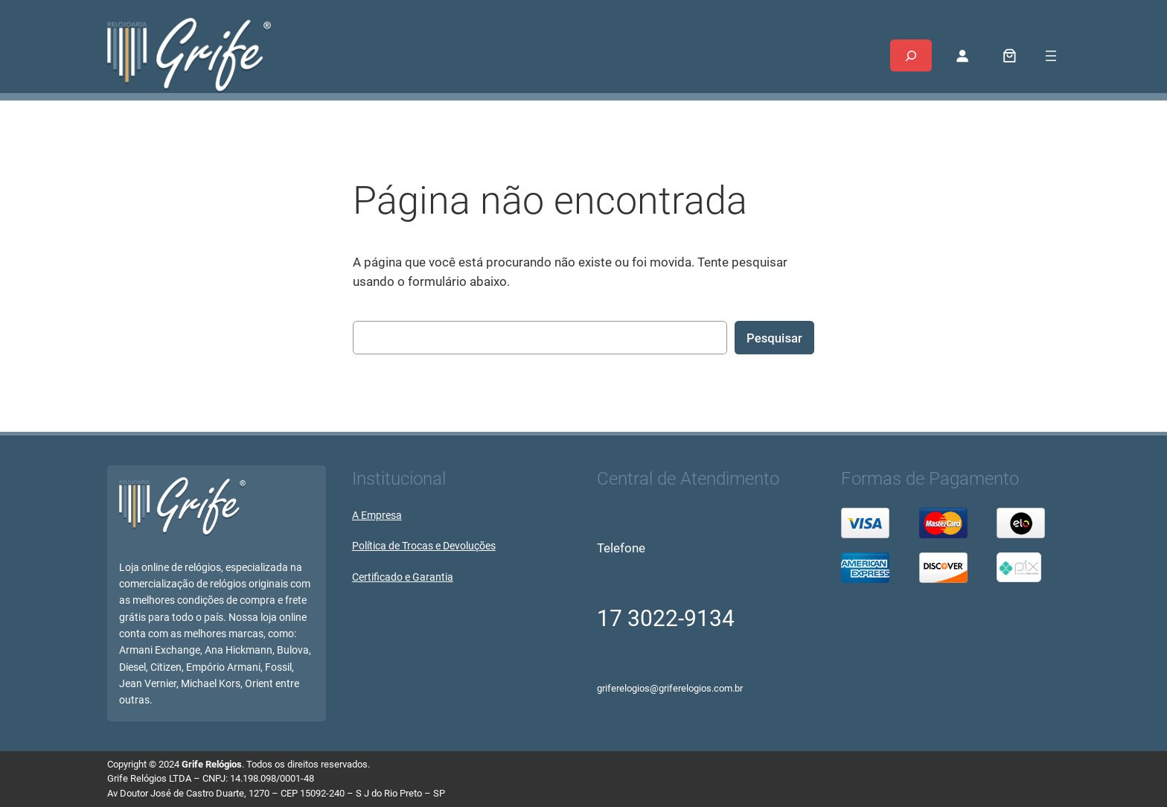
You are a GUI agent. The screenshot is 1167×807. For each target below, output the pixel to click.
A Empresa (377, 515)
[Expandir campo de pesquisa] (911, 55)
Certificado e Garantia (402, 577)
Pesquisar (774, 338)
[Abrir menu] (1051, 56)
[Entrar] (962, 55)
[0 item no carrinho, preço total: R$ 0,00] (1010, 56)
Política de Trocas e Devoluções (424, 546)
